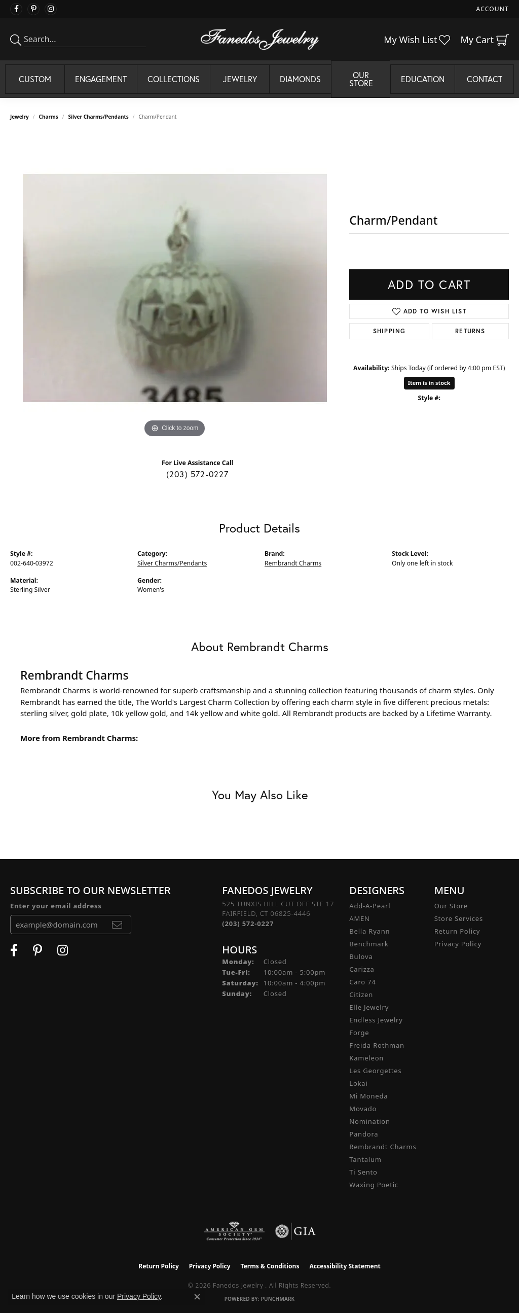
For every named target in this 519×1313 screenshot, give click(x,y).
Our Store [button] (361, 78)
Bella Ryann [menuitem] (369, 931)
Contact (484, 79)
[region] (175, 288)
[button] (491, 9)
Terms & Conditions (270, 1266)
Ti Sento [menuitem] (363, 1172)
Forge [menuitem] (359, 1032)
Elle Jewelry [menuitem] (369, 1007)
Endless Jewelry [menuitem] (375, 1019)
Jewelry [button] (240, 79)
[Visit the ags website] (234, 1231)
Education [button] (422, 79)
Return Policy (457, 931)
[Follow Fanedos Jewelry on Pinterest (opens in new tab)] (33, 9)
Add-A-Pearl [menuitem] (369, 905)
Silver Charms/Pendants (98, 116)
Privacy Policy (457, 943)
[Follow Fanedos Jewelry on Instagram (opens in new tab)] (51, 9)
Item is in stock (429, 382)
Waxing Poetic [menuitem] (373, 1184)
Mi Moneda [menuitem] (368, 1096)
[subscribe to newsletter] (117, 924)
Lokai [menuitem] (358, 1083)
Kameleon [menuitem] (366, 1057)
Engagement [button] (101, 79)
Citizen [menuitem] (361, 994)
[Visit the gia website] (295, 1231)
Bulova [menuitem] (361, 956)
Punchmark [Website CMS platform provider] (278, 1298)
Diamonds (300, 79)
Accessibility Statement (344, 1266)
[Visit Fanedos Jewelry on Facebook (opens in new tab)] (16, 9)
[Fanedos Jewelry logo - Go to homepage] (259, 39)
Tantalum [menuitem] (365, 1159)
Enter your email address (56, 905)
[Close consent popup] (197, 1297)
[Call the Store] (248, 923)
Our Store (451, 905)
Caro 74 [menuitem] (362, 981)
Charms (48, 116)
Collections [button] (173, 79)
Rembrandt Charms (293, 563)
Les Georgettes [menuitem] (375, 1070)
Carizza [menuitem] (361, 969)
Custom (35, 79)
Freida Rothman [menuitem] (376, 1045)
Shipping (389, 331)
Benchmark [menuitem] (368, 943)
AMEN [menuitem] (359, 918)
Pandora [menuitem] (363, 1134)
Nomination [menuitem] (369, 1121)
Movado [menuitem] (363, 1108)
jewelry (19, 116)
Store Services (458, 918)
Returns (470, 331)
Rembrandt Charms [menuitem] (382, 1146)
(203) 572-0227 (197, 474)
